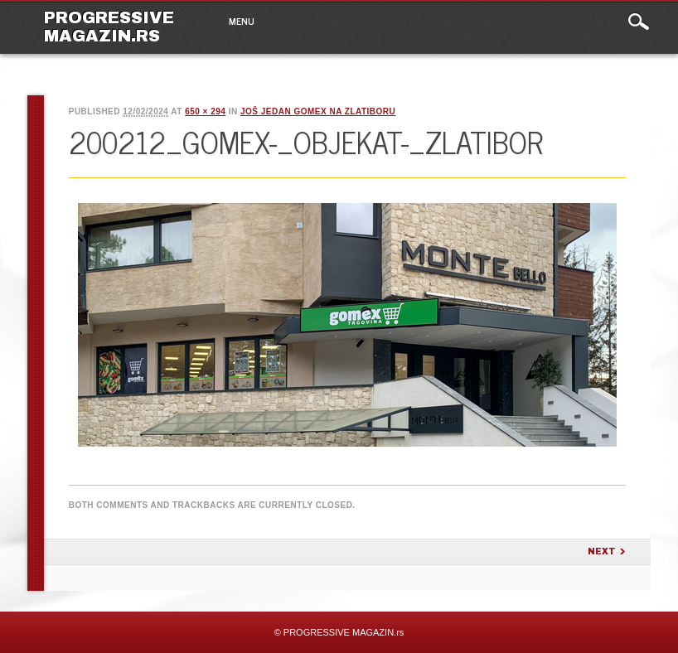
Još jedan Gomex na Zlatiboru (317, 111)
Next (602, 551)
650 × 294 (205, 111)
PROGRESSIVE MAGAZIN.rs (109, 26)
